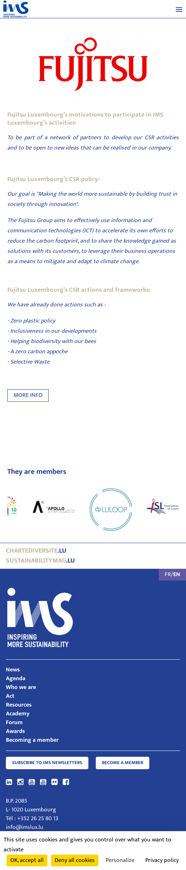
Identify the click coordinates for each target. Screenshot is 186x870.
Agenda (15, 678)
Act (10, 696)
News (13, 670)
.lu (36, 550)
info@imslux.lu (24, 827)
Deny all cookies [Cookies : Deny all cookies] (75, 860)
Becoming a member (32, 740)
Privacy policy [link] (162, 860)
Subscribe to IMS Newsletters (47, 763)
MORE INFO (28, 395)
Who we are (21, 687)
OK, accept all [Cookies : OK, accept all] (27, 860)
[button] (179, 9)
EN (176, 574)
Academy (17, 714)
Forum (14, 722)
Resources (19, 705)
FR (168, 574)
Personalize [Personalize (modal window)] (120, 860)
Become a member (122, 763)
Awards (15, 731)
